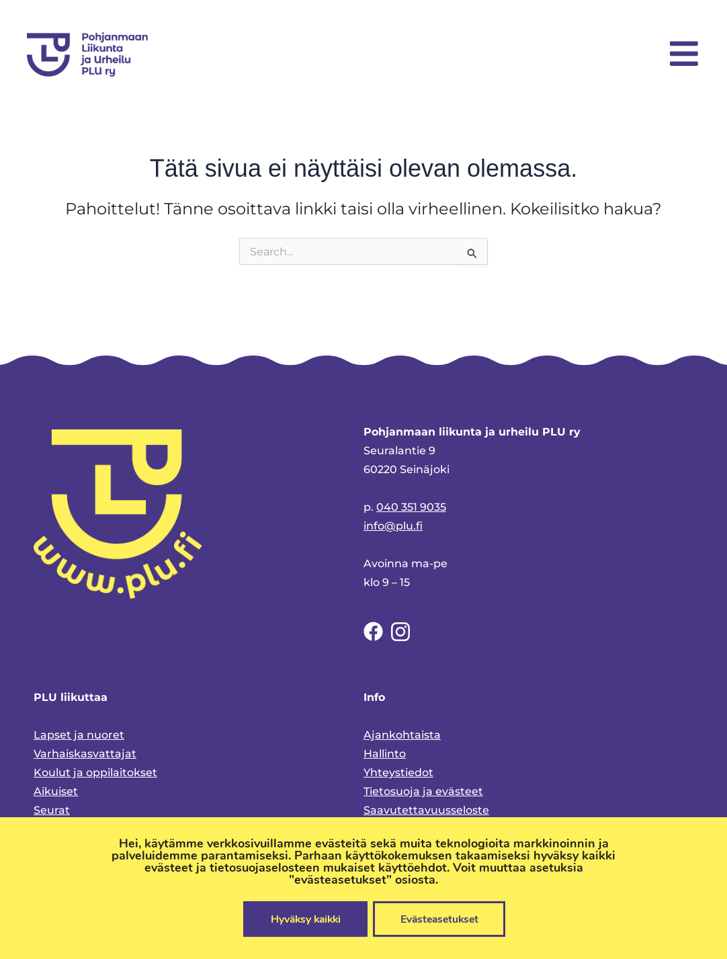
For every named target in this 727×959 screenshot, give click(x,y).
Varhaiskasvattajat (85, 753)
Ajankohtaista (402, 734)
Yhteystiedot (398, 772)
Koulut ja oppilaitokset (95, 772)
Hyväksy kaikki (302, 918)
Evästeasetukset (442, 918)
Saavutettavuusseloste (426, 810)
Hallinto (385, 753)
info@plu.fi (393, 525)
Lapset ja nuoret (79, 734)
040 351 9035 (411, 507)
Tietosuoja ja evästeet (423, 791)
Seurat (52, 810)
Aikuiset (56, 791)
